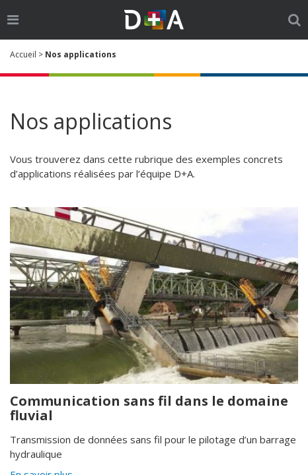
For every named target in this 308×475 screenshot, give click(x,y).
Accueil (23, 54)
